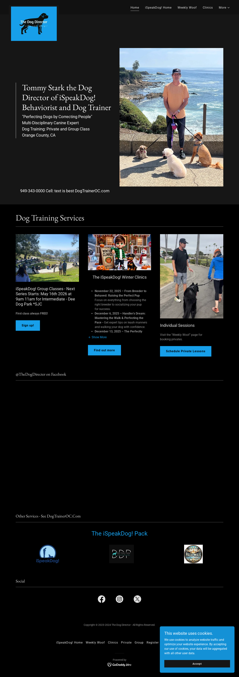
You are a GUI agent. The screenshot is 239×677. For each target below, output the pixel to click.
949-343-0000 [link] (32, 191)
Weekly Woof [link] (187, 7)
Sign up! (28, 325)
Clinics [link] (208, 7)
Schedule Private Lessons (185, 351)
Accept (197, 663)
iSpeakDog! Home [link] (158, 7)
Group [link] (139, 642)
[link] (34, 6)
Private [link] (126, 642)
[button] (224, 7)
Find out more (104, 350)
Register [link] (153, 642)
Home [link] (135, 7)
